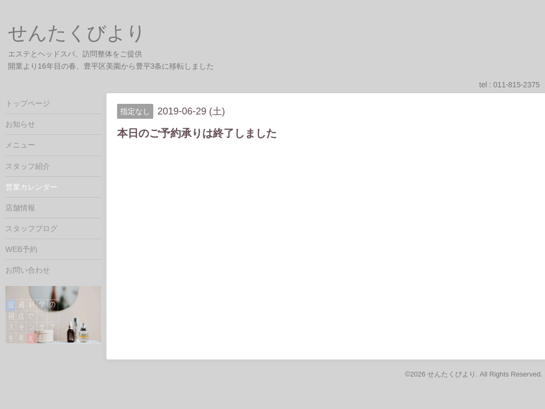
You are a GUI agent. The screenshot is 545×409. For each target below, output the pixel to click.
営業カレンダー (31, 187)
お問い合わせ (27, 270)
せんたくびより (77, 33)
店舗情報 (20, 207)
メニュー (20, 145)
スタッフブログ (31, 228)
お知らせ (20, 124)
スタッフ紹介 (27, 166)
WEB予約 (21, 249)
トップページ (27, 103)
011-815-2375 (516, 84)
